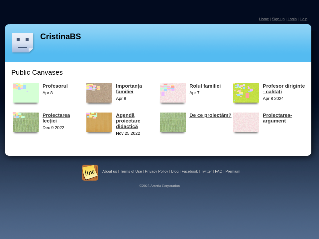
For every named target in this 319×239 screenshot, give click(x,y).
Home (264, 19)
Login (291, 19)
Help (303, 19)
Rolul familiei (205, 86)
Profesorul (55, 86)
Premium (232, 171)
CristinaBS (60, 36)
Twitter (206, 171)
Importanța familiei (129, 88)
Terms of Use (131, 171)
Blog (174, 171)
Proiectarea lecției (56, 117)
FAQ (218, 171)
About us (109, 171)
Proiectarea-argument (277, 117)
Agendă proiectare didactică (128, 120)
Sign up (278, 19)
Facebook (190, 171)
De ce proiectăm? (210, 115)
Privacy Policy (156, 171)
